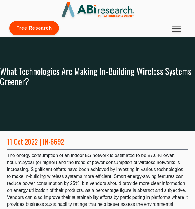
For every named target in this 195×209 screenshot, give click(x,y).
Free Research (34, 28)
